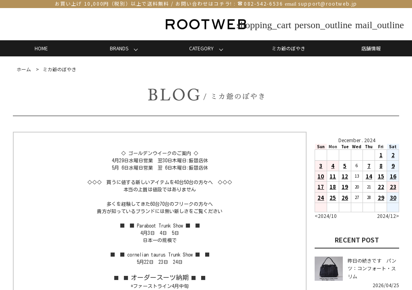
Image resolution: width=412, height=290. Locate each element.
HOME (41, 48)
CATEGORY (201, 48)
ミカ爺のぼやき (288, 48)
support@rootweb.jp (327, 3)
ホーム (23, 69)
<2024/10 (326, 215)
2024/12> (388, 215)
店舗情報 (371, 48)
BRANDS (119, 48)
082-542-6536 (263, 3)
